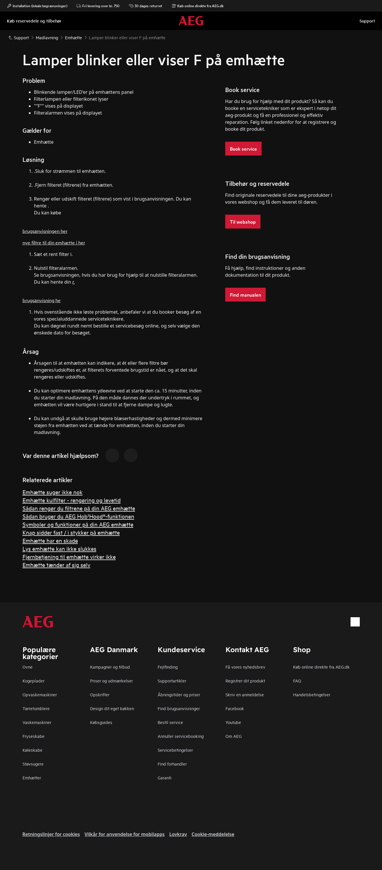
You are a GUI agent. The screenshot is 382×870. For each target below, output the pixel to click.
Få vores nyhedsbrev (245, 666)
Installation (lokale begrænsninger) (37, 5)
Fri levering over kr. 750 (98, 5)
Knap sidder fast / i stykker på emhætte (71, 532)
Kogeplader (33, 680)
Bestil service (170, 722)
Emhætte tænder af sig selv (56, 564)
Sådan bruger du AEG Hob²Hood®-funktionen (78, 516)
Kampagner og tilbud (110, 666)
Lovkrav (178, 834)
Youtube (233, 722)
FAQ (297, 680)
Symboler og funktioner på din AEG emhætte (78, 524)
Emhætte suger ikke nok (53, 491)
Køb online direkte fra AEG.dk (321, 666)
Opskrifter (99, 694)
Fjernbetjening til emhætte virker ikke (69, 556)
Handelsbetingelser (311, 694)
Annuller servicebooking (181, 736)
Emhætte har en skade (50, 540)
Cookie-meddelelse (212, 834)
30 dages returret (145, 5)
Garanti (165, 777)
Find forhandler (172, 763)
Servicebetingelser (175, 750)
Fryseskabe (33, 736)
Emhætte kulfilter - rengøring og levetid (72, 500)
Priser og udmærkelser (111, 680)
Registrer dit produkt (245, 680)
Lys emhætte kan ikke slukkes (59, 548)
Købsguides (101, 722)
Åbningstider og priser (179, 694)
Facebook (235, 708)
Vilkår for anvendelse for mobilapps (125, 834)
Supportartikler (172, 680)
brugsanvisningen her (45, 230)
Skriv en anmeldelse (245, 694)
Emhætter (32, 777)
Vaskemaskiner (37, 722)
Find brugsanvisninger (179, 708)
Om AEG (234, 736)
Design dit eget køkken (112, 708)
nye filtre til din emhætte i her (54, 242)
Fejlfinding (168, 666)
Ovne (28, 666)
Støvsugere (33, 763)
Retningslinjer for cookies (51, 834)
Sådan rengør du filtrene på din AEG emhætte (79, 508)
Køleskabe (32, 750)
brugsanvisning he (42, 300)
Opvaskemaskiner (40, 694)
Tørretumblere (36, 708)
